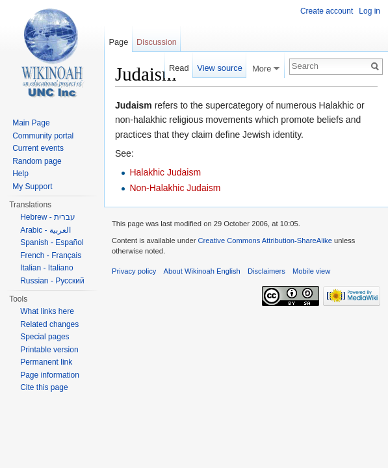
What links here (47, 311)
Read (179, 68)
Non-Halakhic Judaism (174, 188)
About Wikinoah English (202, 271)
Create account (326, 11)
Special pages (44, 336)
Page (118, 42)
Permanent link (46, 362)
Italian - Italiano (46, 267)
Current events (38, 148)
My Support (32, 186)
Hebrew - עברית (47, 217)
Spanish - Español (51, 242)
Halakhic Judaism (165, 172)
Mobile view (311, 271)
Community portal (42, 135)
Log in (369, 11)
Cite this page (44, 387)
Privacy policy (134, 271)
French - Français (50, 255)
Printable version (49, 349)
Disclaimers (266, 271)
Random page (36, 161)
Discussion (156, 42)
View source (219, 68)
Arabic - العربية (45, 230)
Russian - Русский (52, 280)
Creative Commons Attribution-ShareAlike (264, 240)
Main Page (30, 122)
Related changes (49, 324)
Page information (49, 375)
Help (20, 173)
